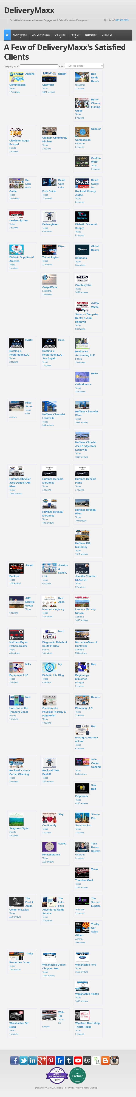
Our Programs (20, 35)
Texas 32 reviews (86, 382)
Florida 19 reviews (85, 351)
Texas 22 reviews (86, 575)
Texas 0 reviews (86, 223)
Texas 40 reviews (18, 642)
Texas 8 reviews (87, 190)
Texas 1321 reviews (54, 82)
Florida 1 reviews (20, 707)
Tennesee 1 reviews (88, 905)
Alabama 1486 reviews (85, 608)
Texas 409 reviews (52, 511)
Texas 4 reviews (53, 673)
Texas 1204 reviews (86, 878)
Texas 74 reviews (53, 607)
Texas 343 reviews (88, 766)
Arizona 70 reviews (87, 933)
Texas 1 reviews (21, 257)
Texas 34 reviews (87, 256)
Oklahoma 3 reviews (87, 851)
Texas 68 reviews (50, 222)
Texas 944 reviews (53, 414)
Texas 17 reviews (22, 82)
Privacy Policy (81, 1088)
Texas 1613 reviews (85, 962)
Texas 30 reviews (53, 1019)
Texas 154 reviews (21, 907)
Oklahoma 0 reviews (88, 137)
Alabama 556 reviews (86, 642)
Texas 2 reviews (54, 138)
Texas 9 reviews (88, 163)
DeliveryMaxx (29, 10)
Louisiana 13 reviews (50, 285)
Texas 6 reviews (22, 605)
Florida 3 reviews (19, 825)
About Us (75, 35)
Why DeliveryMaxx (40, 35)
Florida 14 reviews (54, 642)
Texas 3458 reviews (83, 284)
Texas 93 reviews (87, 316)
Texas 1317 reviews (83, 542)
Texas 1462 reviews (87, 991)
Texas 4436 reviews (85, 794)
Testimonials (91, 35)
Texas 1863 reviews (86, 445)
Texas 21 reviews (53, 255)
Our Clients (60, 35)
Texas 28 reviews (20, 189)
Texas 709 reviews (85, 510)
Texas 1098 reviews (86, 412)
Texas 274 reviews (21, 574)
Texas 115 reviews (54, 852)
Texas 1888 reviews (20, 480)
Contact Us (107, 35)
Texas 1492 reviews (54, 964)
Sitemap (93, 1088)
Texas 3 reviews (18, 220)
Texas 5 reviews (87, 108)
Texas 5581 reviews (21, 409)
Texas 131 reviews (21, 961)
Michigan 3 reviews (86, 674)
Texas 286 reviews (50, 770)
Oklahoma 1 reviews (87, 81)
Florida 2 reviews (19, 140)
